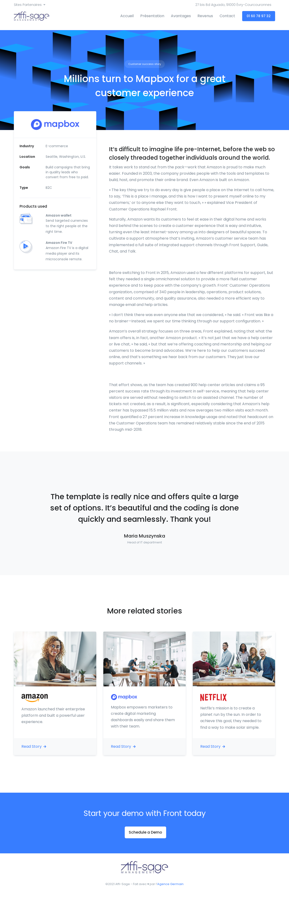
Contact (227, 16)
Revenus (205, 16)
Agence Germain (170, 884)
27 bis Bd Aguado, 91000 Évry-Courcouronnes (233, 4)
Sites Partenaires (28, 4)
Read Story (33, 746)
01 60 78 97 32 (259, 16)
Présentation (152, 16)
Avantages (181, 16)
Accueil (127, 16)
